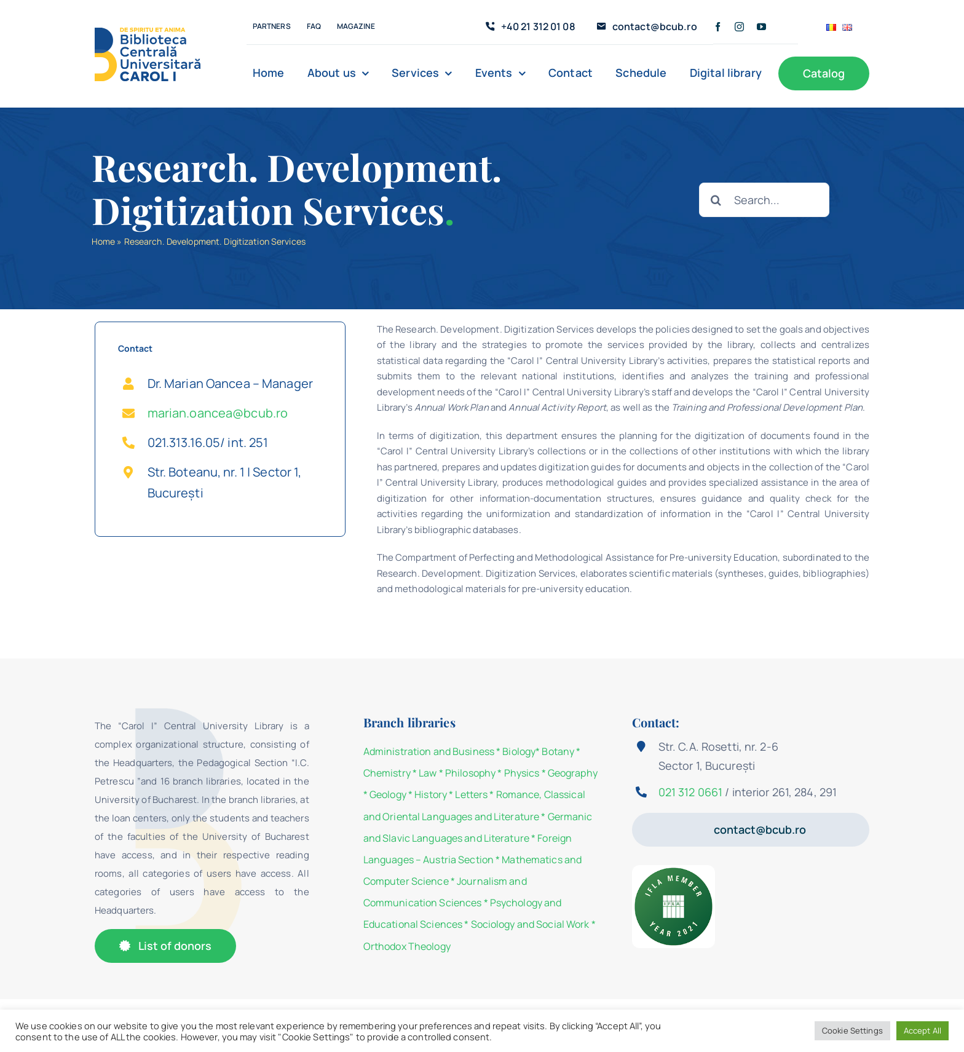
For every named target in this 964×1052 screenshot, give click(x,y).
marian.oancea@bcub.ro (218, 413)
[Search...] (764, 200)
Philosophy (470, 773)
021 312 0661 (690, 792)
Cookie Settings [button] (852, 1030)
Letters (471, 794)
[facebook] (717, 26)
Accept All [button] (922, 1030)
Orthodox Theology (407, 946)
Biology (518, 751)
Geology (387, 794)
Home (103, 241)
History (430, 794)
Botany (558, 751)
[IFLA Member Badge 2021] (673, 869)
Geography (573, 773)
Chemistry (387, 773)
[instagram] (739, 26)
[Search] (716, 200)
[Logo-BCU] (147, 31)
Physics (522, 773)
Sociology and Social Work (530, 924)
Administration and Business (428, 751)
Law (428, 773)
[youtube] (761, 26)
